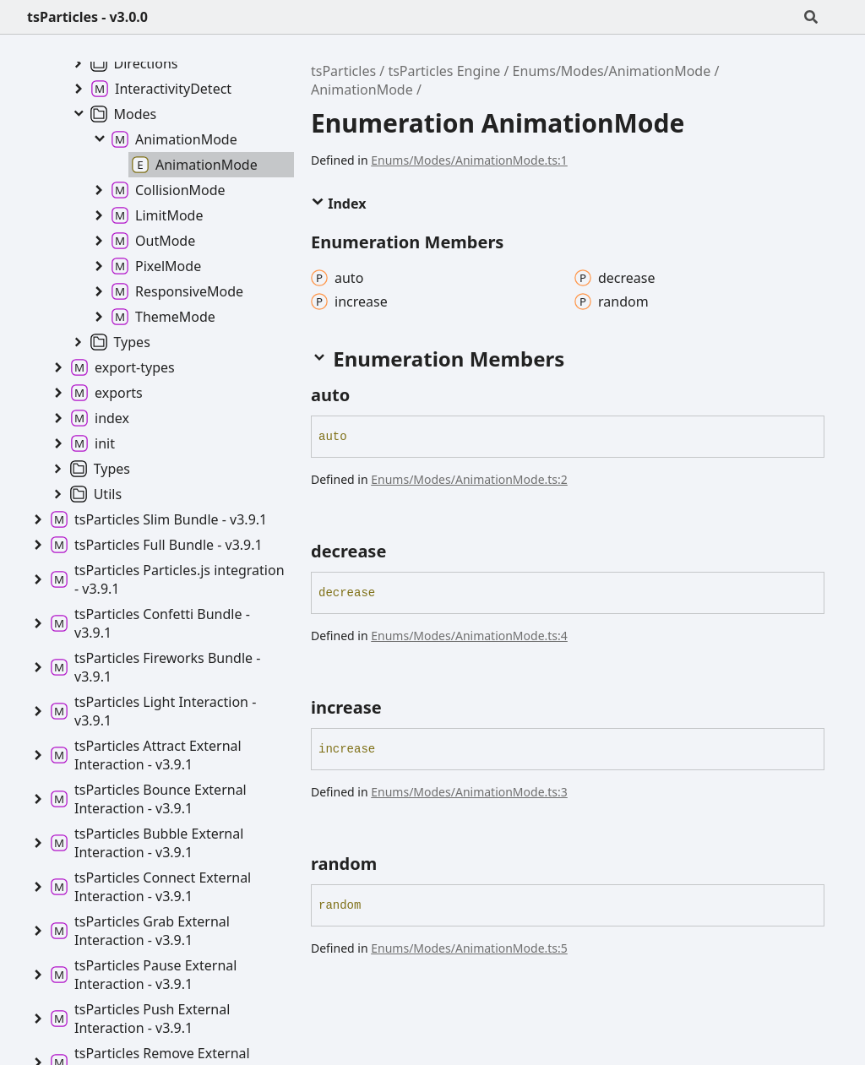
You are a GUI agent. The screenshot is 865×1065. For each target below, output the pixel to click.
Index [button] (338, 203)
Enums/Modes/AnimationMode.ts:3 (469, 792)
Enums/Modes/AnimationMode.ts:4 (469, 636)
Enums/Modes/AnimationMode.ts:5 (469, 948)
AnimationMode (362, 89)
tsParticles (343, 71)
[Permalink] (364, 395)
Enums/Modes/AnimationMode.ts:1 (469, 160)
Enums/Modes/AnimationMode (612, 71)
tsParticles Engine (444, 71)
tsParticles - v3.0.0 (87, 17)
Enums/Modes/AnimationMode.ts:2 (469, 479)
